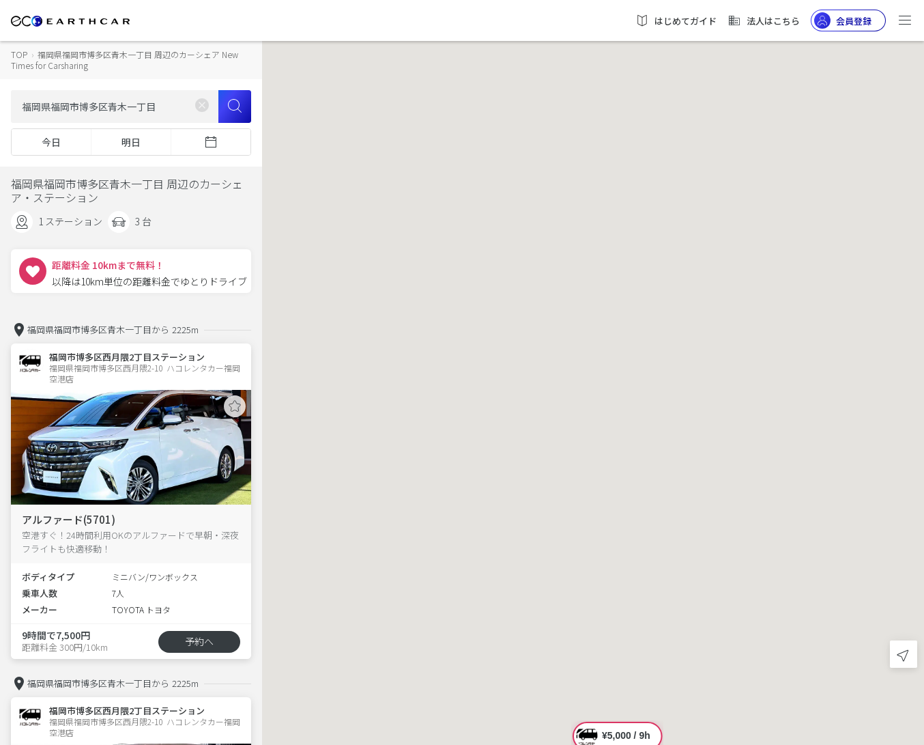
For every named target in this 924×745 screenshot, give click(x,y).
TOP (19, 54)
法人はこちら (763, 20)
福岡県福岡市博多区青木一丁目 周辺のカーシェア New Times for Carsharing (124, 59)
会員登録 (842, 20)
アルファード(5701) (68, 519)
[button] (593, 360)
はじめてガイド (676, 20)
